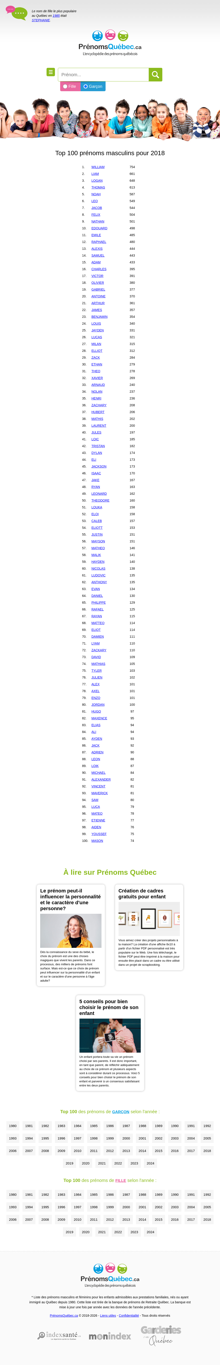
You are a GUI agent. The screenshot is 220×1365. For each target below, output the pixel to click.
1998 (93, 1138)
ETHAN (96, 364)
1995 (45, 1138)
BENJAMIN (99, 317)
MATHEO (98, 548)
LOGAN (97, 180)
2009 (61, 1151)
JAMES (96, 310)
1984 (77, 1126)
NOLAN (96, 391)
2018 (207, 1151)
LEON (95, 759)
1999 (110, 1138)
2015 (158, 1151)
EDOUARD (99, 228)
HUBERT (97, 412)
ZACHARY (99, 405)
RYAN (95, 487)
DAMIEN (97, 636)
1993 (13, 1138)
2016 (174, 1151)
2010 (77, 1151)
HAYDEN (97, 562)
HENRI (96, 398)
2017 (191, 1151)
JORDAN (98, 704)
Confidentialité (129, 1315)
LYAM (95, 643)
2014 (142, 1151)
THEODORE (100, 500)
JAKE (95, 480)
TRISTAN (98, 446)
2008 (45, 1151)
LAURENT (98, 425)
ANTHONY (99, 582)
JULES (96, 432)
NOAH (96, 194)
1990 (174, 1126)
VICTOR (97, 276)
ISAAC (96, 473)
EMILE (96, 235)
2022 (118, 1163)
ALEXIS (97, 248)
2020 (85, 1163)
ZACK (95, 357)
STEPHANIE (41, 20)
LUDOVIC (98, 575)
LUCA (95, 807)
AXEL (95, 691)
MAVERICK (99, 793)
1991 (191, 1126)
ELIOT (96, 630)
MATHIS (97, 419)
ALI (93, 732)
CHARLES (98, 269)
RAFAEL (97, 609)
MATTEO (97, 623)
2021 (102, 1163)
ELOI (95, 514)
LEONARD (99, 493)
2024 (150, 1163)
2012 (110, 1151)
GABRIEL (98, 289)
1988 (142, 1126)
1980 (13, 1126)
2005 (207, 1138)
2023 (134, 1163)
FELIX (95, 214)
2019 (69, 1163)
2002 (158, 1138)
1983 (61, 1126)
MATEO (97, 813)
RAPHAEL (98, 242)
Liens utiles (108, 1315)
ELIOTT (97, 527)
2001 (142, 1138)
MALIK (96, 555)
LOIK (95, 766)
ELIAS (96, 725)
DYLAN (96, 453)
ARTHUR (98, 303)
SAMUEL (98, 255)
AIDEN (96, 827)
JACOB (96, 208)
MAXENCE (99, 718)
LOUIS (96, 323)
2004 (191, 1138)
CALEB (96, 521)
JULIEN (96, 677)
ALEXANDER (101, 779)
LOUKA (96, 507)
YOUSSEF (99, 834)
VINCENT (98, 786)
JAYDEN (97, 330)
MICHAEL (98, 772)
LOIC (95, 439)
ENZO (95, 698)
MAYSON (98, 541)
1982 (45, 1126)
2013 (126, 1151)
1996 (61, 1138)
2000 (126, 1138)
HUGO (96, 711)
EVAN (95, 589)
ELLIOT (96, 351)
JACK (95, 745)
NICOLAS (98, 568)
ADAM (96, 262)
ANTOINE (98, 296)
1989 (158, 1126)
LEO (94, 201)
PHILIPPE (98, 602)
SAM (94, 800)
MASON (97, 841)
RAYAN (96, 616)
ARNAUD (98, 385)
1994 (29, 1138)
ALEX (95, 684)
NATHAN (97, 221)
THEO (95, 371)
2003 (174, 1138)
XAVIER (97, 378)
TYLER (96, 670)
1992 (207, 1126)
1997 (77, 1138)
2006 (13, 1151)
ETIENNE (98, 820)
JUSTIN (97, 534)
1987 (126, 1126)
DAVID (96, 657)
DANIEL (97, 596)
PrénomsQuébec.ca (64, 1315)
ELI (93, 459)
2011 (93, 1151)
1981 (29, 1126)
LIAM (95, 174)
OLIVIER (97, 282)
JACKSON (98, 466)
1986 (110, 1126)
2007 (29, 1151)
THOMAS (98, 187)
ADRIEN (97, 752)
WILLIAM (98, 167)
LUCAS (96, 337)
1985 (56, 15)
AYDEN (96, 738)
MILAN (96, 344)
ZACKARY (98, 650)
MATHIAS (98, 664)
